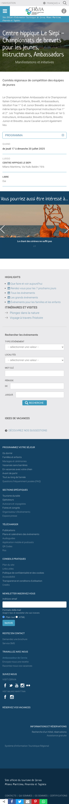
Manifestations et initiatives (34, 62)
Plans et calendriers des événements (20, 534)
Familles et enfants (12, 457)
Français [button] (53, 3)
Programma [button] (14, 135)
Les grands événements (24, 297)
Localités (10, 354)
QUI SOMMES (25, 795)
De (6, 386)
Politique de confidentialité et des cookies (23, 572)
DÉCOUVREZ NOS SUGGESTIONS (28, 430)
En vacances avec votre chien (17, 469)
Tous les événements (21, 292)
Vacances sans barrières (14, 465)
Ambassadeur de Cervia (14, 657)
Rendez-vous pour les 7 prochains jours (33, 288)
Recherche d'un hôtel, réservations (49, 732)
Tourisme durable (11, 495)
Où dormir (7, 453)
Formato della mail (21, 612)
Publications (8, 530)
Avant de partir (10, 473)
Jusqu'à (9, 395)
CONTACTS (10, 795)
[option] (34, 227)
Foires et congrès (11, 507)
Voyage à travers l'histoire (26, 317)
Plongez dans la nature (24, 313)
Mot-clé (9, 368)
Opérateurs (8, 499)
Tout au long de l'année (14, 477)
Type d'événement (14, 341)
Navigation (9, 3)
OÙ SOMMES (41, 795)
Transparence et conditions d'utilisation (22, 581)
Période (9, 380)
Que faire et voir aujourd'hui (25, 283)
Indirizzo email (9, 598)
